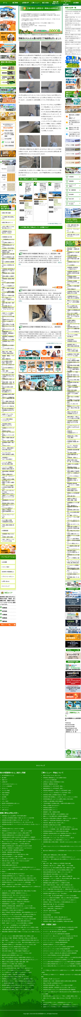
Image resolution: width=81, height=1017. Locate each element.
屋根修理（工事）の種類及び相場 (7, 251)
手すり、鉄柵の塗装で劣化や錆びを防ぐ (8, 448)
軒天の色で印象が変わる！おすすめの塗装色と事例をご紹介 (58, 870)
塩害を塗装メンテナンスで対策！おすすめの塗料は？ (15, 948)
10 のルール (5, 788)
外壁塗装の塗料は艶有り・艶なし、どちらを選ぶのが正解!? (58, 985)
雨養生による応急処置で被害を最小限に (73, 495)
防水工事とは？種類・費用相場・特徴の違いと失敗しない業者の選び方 (19, 938)
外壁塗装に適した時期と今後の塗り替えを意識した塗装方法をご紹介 (19, 878)
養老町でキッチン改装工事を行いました (73, 26)
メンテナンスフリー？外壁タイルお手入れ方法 (73, 427)
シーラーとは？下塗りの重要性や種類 (73, 359)
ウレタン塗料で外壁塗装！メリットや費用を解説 (8, 290)
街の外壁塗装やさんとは (8, 775)
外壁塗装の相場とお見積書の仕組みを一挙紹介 (54, 794)
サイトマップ (5, 586)
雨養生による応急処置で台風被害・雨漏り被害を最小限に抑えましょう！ (20, 959)
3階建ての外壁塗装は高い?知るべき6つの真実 (73, 312)
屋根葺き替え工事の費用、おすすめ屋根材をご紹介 (56, 814)
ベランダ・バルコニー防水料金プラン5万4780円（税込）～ (58, 792)
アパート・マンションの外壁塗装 (51, 912)
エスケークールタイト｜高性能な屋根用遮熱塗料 (55, 942)
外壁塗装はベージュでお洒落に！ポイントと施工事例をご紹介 (17, 978)
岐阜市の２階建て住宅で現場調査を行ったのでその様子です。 (73, 44)
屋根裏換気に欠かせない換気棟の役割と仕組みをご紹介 (16, 946)
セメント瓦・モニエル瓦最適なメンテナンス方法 (8, 434)
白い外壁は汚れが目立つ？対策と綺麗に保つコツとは (73, 533)
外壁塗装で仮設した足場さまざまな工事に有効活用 (73, 379)
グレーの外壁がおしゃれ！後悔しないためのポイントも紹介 (17, 972)
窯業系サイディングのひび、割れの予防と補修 (73, 408)
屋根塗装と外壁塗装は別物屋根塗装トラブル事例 (8, 338)
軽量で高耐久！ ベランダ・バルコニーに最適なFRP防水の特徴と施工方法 (20, 940)
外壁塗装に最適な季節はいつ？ (8, 280)
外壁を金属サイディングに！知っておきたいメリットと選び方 (58, 837)
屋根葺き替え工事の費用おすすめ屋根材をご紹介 (8, 256)
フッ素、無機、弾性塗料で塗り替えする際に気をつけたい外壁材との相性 (20, 927)
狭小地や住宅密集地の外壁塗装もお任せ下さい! (8, 410)
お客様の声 (25, 2)
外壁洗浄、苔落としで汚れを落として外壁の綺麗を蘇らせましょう (59, 902)
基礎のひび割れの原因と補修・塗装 (72, 499)
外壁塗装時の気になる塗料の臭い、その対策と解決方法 (16, 843)
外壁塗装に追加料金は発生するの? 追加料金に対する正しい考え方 (59, 833)
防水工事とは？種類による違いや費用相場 (8, 482)
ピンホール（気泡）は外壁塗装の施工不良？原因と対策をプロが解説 (19, 891)
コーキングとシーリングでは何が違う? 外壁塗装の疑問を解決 (17, 916)
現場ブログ (27, 34)
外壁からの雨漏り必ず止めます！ (51, 805)
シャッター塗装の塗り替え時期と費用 (7, 463)
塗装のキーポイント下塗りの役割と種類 (72, 350)
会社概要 (76, 2)
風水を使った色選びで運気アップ (74, 116)
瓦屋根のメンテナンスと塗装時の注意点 (8, 429)
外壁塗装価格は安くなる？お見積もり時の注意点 (8, 247)
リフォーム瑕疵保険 (7, 786)
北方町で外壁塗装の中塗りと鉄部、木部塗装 (73, 39)
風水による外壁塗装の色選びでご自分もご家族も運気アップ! (17, 833)
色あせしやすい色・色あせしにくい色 (74, 128)
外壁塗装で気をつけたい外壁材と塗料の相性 (8, 535)
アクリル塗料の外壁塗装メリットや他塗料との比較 (8, 285)
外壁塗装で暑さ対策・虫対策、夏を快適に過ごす (55, 917)
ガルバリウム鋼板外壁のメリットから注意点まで (73, 331)
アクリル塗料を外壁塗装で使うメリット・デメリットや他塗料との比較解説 (62, 963)
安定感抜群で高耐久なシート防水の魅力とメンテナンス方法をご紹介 (19, 944)
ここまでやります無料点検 (49, 779)
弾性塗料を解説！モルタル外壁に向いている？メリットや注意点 (18, 985)
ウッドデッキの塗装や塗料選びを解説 (8, 453)
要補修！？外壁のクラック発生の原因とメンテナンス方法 (16, 884)
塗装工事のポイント (7, 222)
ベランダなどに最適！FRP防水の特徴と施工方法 (8, 487)
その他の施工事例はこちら (55, 223)
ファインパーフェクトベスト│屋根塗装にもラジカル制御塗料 (58, 929)
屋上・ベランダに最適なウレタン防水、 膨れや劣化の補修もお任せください (21, 942)
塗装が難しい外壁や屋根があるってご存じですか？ (73, 403)
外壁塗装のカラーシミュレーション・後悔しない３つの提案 (17, 830)
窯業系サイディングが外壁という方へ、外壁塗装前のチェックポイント (61, 1004)
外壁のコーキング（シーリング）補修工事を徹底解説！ (57, 835)
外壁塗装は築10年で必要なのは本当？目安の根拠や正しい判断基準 (18, 837)
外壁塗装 (8, 68)
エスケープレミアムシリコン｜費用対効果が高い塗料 (56, 940)
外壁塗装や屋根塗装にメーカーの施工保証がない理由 (73, 369)
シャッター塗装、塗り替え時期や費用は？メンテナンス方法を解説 (59, 895)
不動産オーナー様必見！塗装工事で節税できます (73, 374)
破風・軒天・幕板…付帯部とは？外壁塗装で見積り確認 (57, 863)
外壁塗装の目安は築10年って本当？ (7, 232)
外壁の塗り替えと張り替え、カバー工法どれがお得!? (73, 316)
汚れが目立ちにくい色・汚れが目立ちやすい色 (74, 122)
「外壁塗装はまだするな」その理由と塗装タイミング (8, 242)
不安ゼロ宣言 (5, 794)
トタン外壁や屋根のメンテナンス (7, 419)
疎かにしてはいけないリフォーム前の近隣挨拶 (73, 302)
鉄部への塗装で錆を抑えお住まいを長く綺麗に (8, 439)
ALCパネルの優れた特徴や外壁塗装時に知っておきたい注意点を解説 (19, 918)
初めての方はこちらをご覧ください (52, 775)
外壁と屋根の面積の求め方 (8, 525)
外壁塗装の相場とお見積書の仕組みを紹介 (73, 278)
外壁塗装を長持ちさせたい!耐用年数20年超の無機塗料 (73, 365)
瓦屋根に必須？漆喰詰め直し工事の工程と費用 (54, 854)
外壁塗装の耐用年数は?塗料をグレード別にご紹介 (8, 271)
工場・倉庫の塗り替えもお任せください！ (73, 225)
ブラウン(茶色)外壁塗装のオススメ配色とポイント (73, 543)
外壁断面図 (5, 530)
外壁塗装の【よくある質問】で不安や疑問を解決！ (14, 815)
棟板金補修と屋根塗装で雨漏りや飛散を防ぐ (8, 473)
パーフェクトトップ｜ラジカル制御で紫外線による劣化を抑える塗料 (60, 927)
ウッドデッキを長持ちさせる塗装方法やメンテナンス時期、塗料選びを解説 (62, 891)
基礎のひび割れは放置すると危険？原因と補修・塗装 (15, 961)
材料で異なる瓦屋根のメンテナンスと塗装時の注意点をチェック (59, 857)
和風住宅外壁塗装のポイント (72, 431)
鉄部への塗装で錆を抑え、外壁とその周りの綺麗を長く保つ (58, 885)
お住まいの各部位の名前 (8, 265)
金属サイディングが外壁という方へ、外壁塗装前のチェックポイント (60, 1006)
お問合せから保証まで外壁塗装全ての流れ (53, 782)
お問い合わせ (5, 581)
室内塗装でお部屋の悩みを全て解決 (52, 824)
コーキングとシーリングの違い (8, 516)
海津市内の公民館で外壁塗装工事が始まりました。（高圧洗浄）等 (73, 30)
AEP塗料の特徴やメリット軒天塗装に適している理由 (73, 576)
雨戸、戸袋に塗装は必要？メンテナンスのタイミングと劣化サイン (59, 900)
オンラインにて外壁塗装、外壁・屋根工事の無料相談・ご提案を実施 (60, 829)
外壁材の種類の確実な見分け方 (71, 321)
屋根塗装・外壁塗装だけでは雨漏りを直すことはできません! (17, 848)
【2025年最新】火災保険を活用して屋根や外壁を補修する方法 (58, 803)
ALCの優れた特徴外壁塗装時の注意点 (7, 521)
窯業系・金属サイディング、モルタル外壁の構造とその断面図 (17, 923)
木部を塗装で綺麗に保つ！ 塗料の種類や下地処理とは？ (16, 951)
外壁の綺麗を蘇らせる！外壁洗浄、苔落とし (72, 456)
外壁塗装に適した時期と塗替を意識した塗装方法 (8, 275)
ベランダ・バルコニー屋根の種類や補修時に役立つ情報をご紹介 (18, 936)
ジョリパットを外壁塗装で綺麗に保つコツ (73, 442)
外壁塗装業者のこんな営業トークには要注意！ (73, 393)
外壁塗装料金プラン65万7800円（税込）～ (54, 786)
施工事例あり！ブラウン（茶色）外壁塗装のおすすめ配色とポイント (19, 981)
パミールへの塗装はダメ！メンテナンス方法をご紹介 (73, 475)
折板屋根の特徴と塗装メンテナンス (7, 424)
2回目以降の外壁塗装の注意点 (72, 340)
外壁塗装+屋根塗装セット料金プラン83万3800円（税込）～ (58, 790)
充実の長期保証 (6, 792)
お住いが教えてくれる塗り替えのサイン (8, 227)
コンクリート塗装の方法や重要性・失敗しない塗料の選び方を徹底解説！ (61, 897)
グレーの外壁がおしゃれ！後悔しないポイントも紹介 (73, 523)
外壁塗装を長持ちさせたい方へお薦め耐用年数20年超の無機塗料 (59, 989)
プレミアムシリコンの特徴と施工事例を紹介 (73, 561)
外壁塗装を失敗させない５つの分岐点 (73, 263)
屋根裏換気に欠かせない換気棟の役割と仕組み (8, 502)
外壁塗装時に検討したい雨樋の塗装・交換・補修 (8, 381)
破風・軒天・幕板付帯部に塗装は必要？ (8, 352)
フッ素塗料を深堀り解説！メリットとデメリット (73, 547)
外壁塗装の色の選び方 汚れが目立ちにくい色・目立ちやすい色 (17, 822)
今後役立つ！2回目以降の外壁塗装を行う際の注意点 (56, 820)
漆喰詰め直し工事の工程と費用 (72, 436)
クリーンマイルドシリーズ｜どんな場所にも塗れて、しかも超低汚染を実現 (62, 957)
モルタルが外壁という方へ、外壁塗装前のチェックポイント (58, 1002)
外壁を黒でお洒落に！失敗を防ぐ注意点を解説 (73, 528)
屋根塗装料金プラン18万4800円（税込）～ (54, 788)
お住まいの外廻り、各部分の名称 (10, 863)
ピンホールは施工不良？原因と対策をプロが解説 (8, 324)
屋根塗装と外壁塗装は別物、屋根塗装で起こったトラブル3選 (17, 906)
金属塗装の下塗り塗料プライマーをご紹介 (73, 354)
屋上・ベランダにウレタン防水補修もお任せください (8, 492)
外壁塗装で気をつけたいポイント (8, 343)
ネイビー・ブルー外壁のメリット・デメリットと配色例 (16, 970)
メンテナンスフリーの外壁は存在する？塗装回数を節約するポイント (19, 867)
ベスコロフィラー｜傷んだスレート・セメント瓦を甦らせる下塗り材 (60, 936)
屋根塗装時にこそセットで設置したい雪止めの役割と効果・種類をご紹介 (61, 878)
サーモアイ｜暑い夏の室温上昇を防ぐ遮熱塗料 (54, 931)
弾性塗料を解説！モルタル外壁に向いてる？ (73, 552)
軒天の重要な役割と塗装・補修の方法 (7, 362)
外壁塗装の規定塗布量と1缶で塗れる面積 (73, 451)
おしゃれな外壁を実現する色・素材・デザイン (73, 514)
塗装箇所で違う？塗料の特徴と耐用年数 (73, 345)
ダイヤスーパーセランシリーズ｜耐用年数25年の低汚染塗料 (58, 938)
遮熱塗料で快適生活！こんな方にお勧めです (54, 944)
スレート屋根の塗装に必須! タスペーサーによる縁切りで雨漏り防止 (19, 908)
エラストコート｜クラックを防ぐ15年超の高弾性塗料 (56, 948)
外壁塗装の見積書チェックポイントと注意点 (73, 283)
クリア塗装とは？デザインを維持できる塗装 (8, 300)
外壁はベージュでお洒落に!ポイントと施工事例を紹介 (73, 538)
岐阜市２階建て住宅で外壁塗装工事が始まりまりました (39, 290)
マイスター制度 (6, 790)
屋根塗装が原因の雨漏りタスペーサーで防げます (8, 405)
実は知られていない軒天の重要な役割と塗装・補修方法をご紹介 (59, 867)
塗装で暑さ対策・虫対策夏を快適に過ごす (8, 304)
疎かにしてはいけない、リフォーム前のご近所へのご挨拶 (16, 841)
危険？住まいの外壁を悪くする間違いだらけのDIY (73, 398)
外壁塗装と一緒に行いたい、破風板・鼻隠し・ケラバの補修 (58, 865)
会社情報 (4, 797)
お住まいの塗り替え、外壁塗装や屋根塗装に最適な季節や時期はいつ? (19, 880)
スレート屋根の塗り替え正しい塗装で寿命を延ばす (8, 401)
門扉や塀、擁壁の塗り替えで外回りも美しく (54, 822)
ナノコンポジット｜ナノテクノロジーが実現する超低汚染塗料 (58, 946)
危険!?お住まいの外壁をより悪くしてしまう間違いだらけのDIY (17, 858)
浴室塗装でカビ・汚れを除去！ (7, 458)
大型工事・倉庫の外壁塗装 (49, 910)
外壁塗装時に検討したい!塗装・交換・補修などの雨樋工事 (57, 876)
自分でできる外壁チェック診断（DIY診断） (13, 856)
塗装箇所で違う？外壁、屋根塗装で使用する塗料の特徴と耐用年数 (59, 981)
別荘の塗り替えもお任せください (73, 235)
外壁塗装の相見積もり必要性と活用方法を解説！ (73, 273)
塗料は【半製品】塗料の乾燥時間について (8, 511)
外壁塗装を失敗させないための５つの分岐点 (13, 828)
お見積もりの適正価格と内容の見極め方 (73, 288)
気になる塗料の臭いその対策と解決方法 (72, 306)
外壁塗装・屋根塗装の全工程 (50, 784)
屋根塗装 (8, 73)
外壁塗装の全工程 (7, 237)
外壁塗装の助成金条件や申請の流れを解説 (73, 259)
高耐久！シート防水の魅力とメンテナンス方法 (8, 497)
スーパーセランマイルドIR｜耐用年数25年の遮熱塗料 (56, 933)
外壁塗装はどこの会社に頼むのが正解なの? (12, 910)
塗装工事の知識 (6, 213)
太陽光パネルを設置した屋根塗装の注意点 (73, 466)
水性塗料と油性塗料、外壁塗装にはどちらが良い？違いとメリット (59, 987)
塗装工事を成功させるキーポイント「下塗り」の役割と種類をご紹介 (60, 996)
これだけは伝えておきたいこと (9, 784)
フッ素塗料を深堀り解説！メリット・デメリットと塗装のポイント (18, 983)
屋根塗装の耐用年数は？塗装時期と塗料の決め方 (73, 509)
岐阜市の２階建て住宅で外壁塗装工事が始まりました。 (73, 35)
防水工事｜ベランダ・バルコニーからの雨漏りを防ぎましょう (58, 827)
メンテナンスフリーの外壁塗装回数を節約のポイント (73, 326)
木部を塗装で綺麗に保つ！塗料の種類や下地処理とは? (73, 470)
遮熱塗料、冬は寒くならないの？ (51, 978)
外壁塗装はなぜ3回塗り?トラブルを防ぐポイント (8, 348)
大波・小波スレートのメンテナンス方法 (8, 540)
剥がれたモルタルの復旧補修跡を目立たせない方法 (8, 319)
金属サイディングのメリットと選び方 (7, 415)
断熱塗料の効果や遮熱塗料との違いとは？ (72, 480)
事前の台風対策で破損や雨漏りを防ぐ (72, 489)
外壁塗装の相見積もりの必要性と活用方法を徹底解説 (15, 899)
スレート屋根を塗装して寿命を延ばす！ (53, 908)
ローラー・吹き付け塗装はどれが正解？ (72, 446)
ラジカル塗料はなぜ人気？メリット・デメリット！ (73, 572)
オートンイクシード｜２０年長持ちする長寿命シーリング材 (58, 959)
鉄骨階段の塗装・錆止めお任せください (8, 444)
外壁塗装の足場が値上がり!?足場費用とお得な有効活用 (57, 919)
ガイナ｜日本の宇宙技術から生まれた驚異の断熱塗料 (56, 955)
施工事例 (15, 2)
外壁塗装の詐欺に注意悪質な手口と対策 (73, 292)
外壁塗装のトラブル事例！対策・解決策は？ (73, 504)
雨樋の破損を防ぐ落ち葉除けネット (7, 391)
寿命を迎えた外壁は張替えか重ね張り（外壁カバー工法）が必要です (60, 818)
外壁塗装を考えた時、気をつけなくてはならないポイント (16, 895)
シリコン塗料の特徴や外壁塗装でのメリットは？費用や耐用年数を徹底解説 (62, 961)
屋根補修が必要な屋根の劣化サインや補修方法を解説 (56, 882)
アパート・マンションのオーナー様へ (73, 231)
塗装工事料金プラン (55, 2)
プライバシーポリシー (8, 576)
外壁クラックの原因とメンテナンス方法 (8, 314)
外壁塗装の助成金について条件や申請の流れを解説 (56, 831)
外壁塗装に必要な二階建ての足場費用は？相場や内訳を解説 (58, 921)
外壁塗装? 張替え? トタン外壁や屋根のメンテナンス (56, 839)
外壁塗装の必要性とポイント (50, 807)
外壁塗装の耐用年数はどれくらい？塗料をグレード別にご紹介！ (18, 875)
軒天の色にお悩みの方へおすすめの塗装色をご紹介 (8, 367)
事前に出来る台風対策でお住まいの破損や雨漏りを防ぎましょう (18, 957)
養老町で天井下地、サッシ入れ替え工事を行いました (73, 18)
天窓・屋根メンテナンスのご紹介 (8, 371)
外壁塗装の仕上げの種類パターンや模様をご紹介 (73, 557)
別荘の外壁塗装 (47, 915)
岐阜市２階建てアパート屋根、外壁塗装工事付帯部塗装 (73, 49)
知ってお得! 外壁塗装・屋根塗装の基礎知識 (12, 850)
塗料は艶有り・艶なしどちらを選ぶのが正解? (73, 417)
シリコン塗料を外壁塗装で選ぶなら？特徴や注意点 (8, 295)
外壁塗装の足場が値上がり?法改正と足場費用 (73, 384)
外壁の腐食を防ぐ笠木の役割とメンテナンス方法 (8, 377)
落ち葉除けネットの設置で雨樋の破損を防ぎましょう (56, 880)
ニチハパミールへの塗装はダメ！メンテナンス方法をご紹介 (17, 953)
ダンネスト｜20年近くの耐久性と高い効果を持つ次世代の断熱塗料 (60, 953)
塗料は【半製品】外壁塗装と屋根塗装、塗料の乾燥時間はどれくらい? (19, 912)
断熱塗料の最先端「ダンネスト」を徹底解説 (73, 485)
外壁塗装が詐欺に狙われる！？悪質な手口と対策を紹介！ (16, 901)
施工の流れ (45, 2)
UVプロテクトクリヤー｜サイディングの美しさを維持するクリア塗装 (60, 951)
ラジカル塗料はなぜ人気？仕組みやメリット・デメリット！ (17, 987)
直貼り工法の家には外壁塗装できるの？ (72, 412)
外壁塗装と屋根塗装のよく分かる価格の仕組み (54, 777)
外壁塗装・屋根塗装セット (8, 78)
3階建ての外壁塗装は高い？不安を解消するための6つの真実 (17, 845)
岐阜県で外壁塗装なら (8, 571)
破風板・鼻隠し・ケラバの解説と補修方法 (8, 357)
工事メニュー (35, 2)
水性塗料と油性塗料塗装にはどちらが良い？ (72, 422)
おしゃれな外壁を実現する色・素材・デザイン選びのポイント (17, 968)
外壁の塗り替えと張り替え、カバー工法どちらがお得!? (15, 860)
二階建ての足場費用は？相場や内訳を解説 (72, 389)
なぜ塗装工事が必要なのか (8, 217)
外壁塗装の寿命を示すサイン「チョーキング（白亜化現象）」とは (18, 882)
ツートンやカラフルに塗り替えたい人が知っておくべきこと (74, 134)
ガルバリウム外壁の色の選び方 (72, 335)
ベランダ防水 (8, 83)
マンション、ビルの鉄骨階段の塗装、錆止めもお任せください (58, 887)
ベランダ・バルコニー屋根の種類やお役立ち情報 (8, 478)
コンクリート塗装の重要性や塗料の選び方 (8, 468)
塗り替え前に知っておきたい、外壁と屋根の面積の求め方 (16, 921)
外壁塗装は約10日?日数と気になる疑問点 (73, 297)
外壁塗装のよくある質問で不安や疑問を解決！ (73, 254)
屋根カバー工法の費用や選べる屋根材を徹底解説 (8, 261)
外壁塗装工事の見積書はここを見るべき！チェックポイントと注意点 (60, 797)
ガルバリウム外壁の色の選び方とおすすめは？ (13, 873)
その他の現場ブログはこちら (54, 343)
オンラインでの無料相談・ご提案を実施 (73, 249)
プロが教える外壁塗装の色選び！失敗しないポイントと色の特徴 (18, 818)
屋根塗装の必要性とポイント (50, 809)
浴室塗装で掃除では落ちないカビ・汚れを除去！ (55, 893)
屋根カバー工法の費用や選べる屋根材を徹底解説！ (56, 816)
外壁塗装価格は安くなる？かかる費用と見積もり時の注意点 (58, 799)
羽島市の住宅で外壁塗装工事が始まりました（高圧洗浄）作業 (41, 253)
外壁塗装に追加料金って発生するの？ (72, 268)
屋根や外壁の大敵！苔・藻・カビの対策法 (73, 460)
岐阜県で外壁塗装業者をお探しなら (11, 803)
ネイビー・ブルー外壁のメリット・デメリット (73, 519)
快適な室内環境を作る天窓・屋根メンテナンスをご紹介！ (57, 872)
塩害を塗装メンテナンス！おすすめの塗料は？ (8, 507)
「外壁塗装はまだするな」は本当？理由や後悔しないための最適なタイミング (21, 839)
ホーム (5, 2)
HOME (20, 34)
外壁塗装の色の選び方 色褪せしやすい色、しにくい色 (15, 820)
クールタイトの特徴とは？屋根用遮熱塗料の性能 (73, 567)
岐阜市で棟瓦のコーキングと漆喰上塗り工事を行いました (73, 53)
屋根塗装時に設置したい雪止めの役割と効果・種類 (8, 386)
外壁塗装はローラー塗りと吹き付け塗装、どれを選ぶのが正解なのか (19, 914)
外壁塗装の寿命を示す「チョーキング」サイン (8, 309)
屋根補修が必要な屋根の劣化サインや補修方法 (8, 396)
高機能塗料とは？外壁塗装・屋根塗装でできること (8, 333)
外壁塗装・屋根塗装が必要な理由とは (11, 852)
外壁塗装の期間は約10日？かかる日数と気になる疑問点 (16, 835)
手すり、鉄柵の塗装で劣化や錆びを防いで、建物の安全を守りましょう (61, 889)
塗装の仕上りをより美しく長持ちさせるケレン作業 (8, 328)
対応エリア (4, 799)
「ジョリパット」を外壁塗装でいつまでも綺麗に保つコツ (16, 925)
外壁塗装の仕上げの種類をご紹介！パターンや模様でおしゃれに (18, 989)
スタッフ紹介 (5, 567)
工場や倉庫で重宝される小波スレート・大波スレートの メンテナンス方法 (20, 929)
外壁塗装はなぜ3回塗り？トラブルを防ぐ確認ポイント (15, 897)
